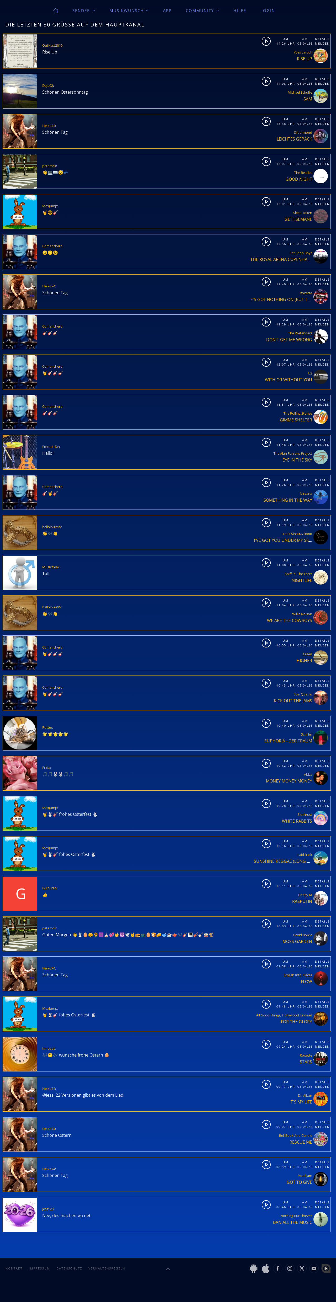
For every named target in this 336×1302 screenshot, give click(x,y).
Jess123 (48, 1209)
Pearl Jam (305, 1175)
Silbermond (303, 132)
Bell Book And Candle (295, 1135)
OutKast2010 (52, 45)
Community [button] (202, 10)
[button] (168, 1269)
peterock (49, 165)
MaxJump (49, 205)
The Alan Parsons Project (293, 453)
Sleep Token (302, 212)
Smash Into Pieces (298, 975)
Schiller (306, 734)
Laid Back (304, 854)
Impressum (39, 1268)
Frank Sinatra (291, 533)
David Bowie (302, 935)
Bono (308, 533)
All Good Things (268, 1015)
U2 (310, 373)
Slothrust (305, 814)
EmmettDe (50, 446)
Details (322, 39)
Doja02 (47, 85)
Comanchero (52, 246)
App (167, 10)
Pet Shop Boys (301, 252)
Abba (308, 774)
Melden (322, 43)
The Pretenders (300, 333)
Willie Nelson (302, 614)
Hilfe (239, 10)
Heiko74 (48, 125)
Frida (46, 767)
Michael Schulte (300, 92)
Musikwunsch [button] (129, 10)
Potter (47, 727)
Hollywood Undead (297, 1015)
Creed (307, 654)
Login (267, 10)
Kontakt (14, 1268)
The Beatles (303, 172)
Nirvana (306, 493)
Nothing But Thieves (296, 1215)
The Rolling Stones (298, 413)
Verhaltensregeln (106, 1268)
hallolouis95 (51, 526)
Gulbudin (49, 888)
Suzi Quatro (303, 694)
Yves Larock (303, 52)
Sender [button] (83, 10)
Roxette (306, 293)
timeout (48, 1048)
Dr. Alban (305, 1095)
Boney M (305, 894)
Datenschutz (69, 1268)
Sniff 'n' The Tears (298, 573)
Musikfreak (51, 567)
